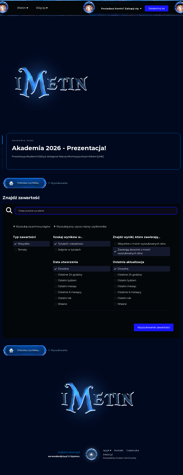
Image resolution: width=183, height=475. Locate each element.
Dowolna (63, 268)
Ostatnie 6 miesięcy (70, 292)
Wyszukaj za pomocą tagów (31, 226)
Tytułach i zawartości (70, 243)
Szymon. (75, 456)
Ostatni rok (64, 298)
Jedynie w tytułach (69, 249)
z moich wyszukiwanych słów (142, 243)
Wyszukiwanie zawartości (154, 327)
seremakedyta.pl (58, 456)
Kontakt (118, 450)
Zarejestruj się (156, 8)
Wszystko (24, 243)
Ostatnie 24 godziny (70, 274)
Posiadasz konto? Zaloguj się (121, 8)
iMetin (22, 8)
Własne (62, 304)
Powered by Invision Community (119, 458)
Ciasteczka (132, 450)
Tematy (22, 249)
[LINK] (100, 156)
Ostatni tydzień (67, 280)
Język (107, 450)
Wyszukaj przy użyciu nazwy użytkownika (79, 226)
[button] (2, 139)
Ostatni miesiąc (67, 286)
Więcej (42, 8)
